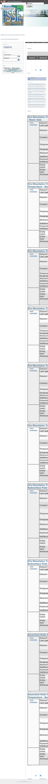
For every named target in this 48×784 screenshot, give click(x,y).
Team (38, 42)
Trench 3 (16, 72)
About (33, 42)
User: (1, 2)
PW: (26, 2)
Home (28, 42)
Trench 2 (9, 72)
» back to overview (29, 305)
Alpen (6, 69)
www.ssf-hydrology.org (14, 1)
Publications (43, 42)
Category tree (8, 47)
